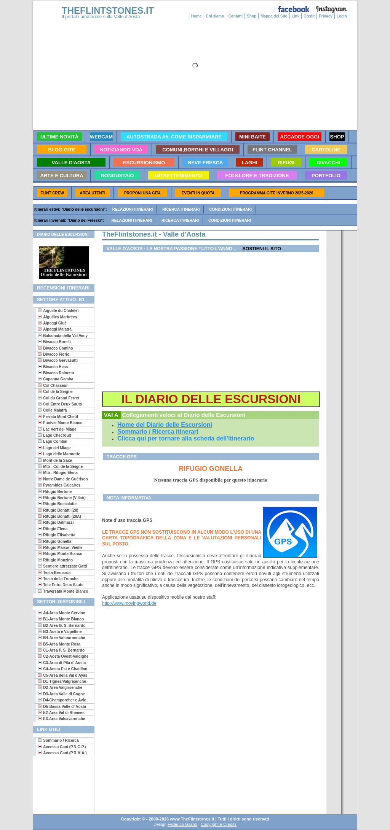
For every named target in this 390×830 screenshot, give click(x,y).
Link (296, 16)
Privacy (325, 16)
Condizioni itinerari (230, 209)
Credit (309, 16)
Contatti (235, 16)
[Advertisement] (61, 784)
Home (196, 16)
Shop (251, 16)
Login (342, 16)
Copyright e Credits (219, 824)
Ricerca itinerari (181, 209)
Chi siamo (215, 16)
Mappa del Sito (274, 16)
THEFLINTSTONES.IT (108, 10)
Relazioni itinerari (132, 209)
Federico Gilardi (182, 824)
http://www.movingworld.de (129, 603)
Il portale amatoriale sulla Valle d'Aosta (101, 16)
